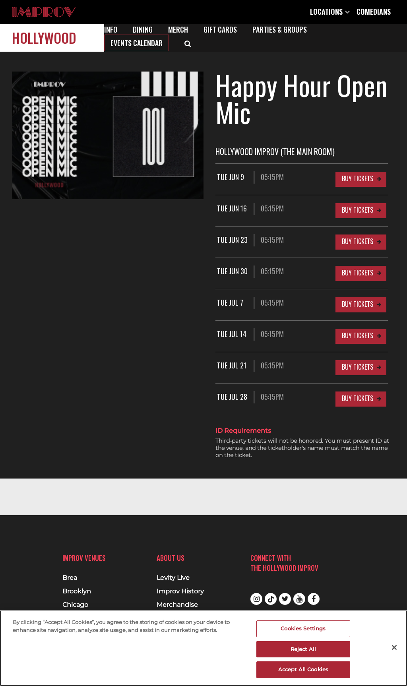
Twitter (285, 599)
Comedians (374, 11)
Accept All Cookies (303, 669)
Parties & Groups (279, 29)
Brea (69, 578)
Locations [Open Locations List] (330, 11)
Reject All (303, 649)
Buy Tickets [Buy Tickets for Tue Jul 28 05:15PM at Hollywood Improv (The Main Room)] (357, 398)
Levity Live (173, 578)
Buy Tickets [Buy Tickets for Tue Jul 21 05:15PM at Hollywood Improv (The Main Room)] (357, 367)
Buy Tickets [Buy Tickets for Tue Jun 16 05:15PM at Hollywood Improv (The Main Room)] (357, 210)
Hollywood (44, 37)
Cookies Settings (303, 628)
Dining (143, 29)
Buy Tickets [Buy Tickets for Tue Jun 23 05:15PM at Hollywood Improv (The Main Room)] (357, 241)
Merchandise (177, 605)
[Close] (394, 647)
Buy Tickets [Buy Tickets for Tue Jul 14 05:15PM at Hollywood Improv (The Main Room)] (357, 335)
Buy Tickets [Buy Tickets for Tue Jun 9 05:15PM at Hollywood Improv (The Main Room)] (357, 178)
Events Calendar (136, 43)
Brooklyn (76, 591)
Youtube (299, 599)
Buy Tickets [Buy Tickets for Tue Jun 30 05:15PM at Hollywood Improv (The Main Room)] (357, 272)
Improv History (180, 591)
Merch (178, 29)
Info (110, 29)
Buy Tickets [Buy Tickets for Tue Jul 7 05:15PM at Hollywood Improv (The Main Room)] (357, 304)
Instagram (256, 599)
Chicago (75, 605)
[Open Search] (187, 43)
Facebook (314, 599)
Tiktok (271, 599)
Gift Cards (220, 29)
